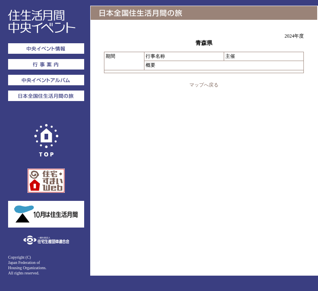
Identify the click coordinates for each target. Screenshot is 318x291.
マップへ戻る (203, 85)
